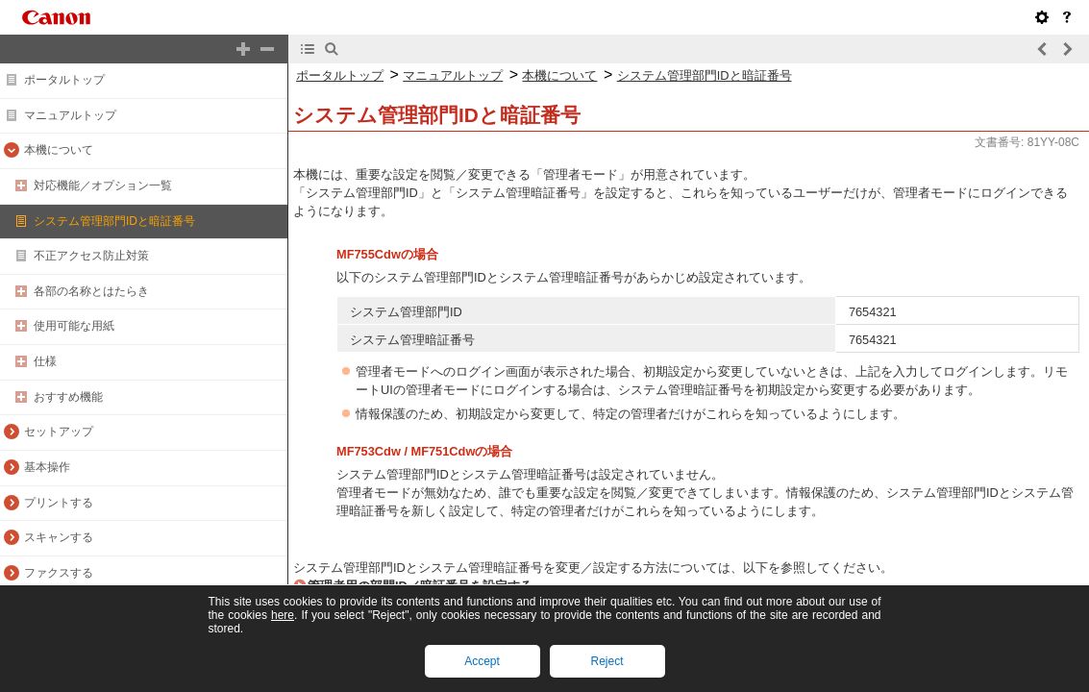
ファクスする (58, 573)
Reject (606, 661)
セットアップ (58, 431)
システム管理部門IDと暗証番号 (114, 221)
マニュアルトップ (70, 115)
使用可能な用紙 (74, 326)
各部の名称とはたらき (91, 291)
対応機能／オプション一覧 (103, 185)
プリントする (58, 502)
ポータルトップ (64, 79)
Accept (482, 661)
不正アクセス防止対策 (91, 255)
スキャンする (58, 537)
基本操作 (47, 467)
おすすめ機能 (68, 397)
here (282, 615)
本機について (58, 150)
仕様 (45, 361)
